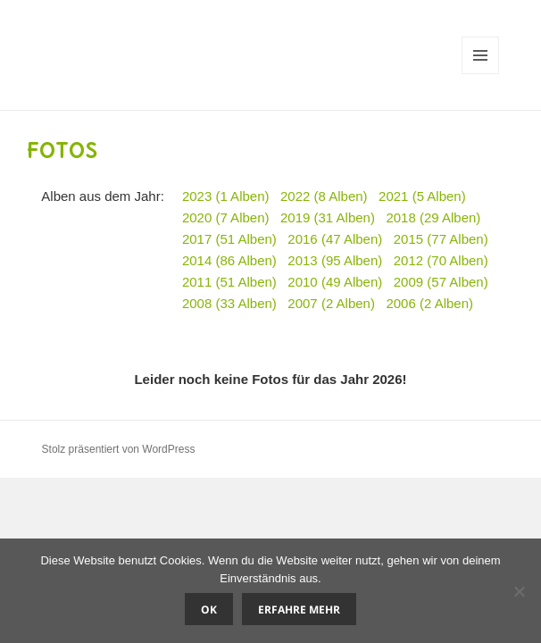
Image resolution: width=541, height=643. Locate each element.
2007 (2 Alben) (331, 303)
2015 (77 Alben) (441, 238)
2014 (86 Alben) (229, 260)
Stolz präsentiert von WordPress (119, 449)
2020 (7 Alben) (226, 217)
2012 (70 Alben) (441, 260)
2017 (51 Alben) (229, 238)
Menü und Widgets (480, 73)
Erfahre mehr (299, 609)
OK (209, 609)
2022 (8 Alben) (324, 196)
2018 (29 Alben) (433, 217)
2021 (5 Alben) (422, 196)
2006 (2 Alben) (429, 303)
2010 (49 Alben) (334, 281)
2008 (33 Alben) (229, 303)
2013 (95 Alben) (334, 260)
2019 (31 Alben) (327, 217)
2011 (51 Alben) (229, 281)
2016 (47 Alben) (334, 238)
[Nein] (519, 591)
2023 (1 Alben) (226, 196)
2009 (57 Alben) (441, 281)
